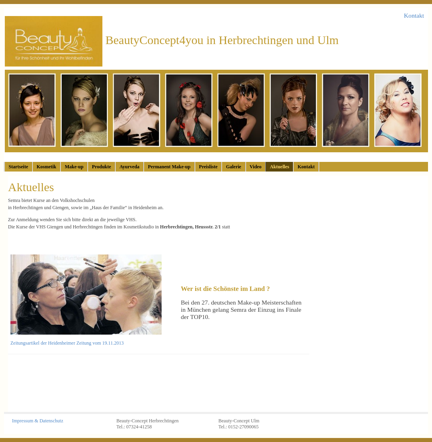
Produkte (101, 167)
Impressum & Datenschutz (37, 421)
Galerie (233, 167)
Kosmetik (46, 167)
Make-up (74, 167)
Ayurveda (130, 167)
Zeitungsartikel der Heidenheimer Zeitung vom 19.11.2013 (67, 343)
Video (256, 167)
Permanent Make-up (169, 167)
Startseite (18, 167)
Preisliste (208, 167)
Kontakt (414, 15)
